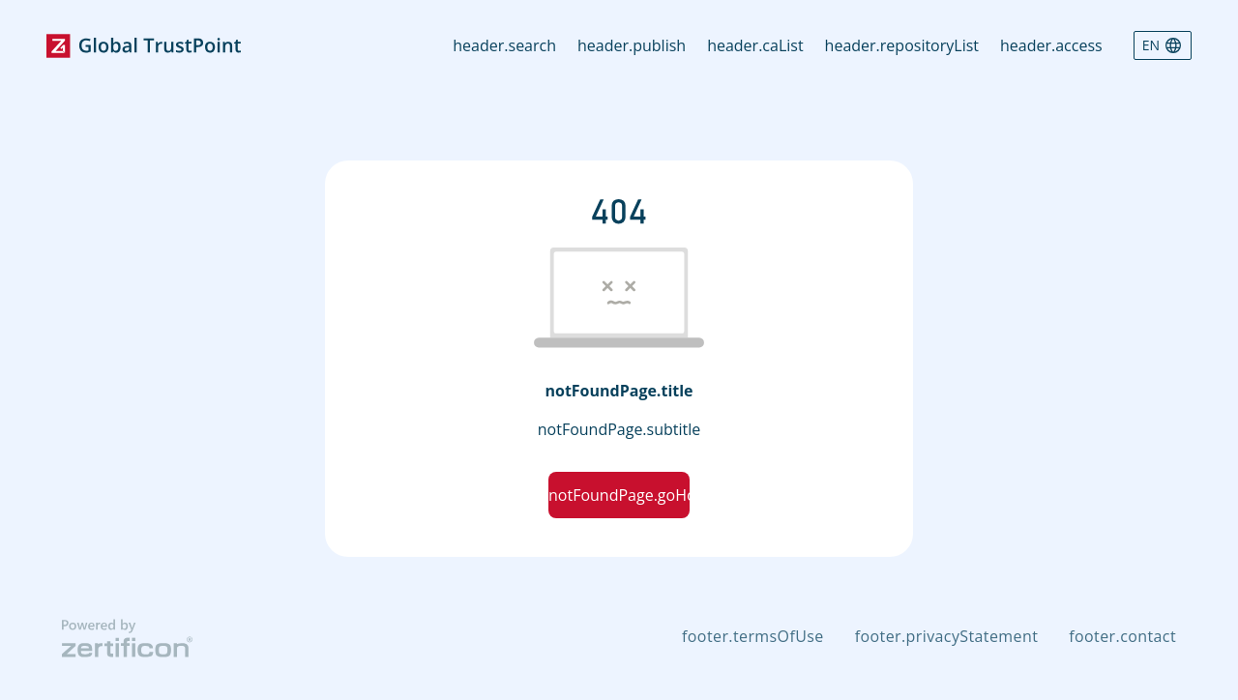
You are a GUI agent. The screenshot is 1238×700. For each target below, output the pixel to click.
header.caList (755, 45)
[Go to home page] (143, 46)
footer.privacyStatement (947, 636)
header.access (1051, 45)
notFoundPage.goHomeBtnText (619, 495)
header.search (504, 45)
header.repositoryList (902, 45)
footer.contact (1122, 636)
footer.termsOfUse (753, 636)
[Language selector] (1163, 45)
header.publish (631, 45)
